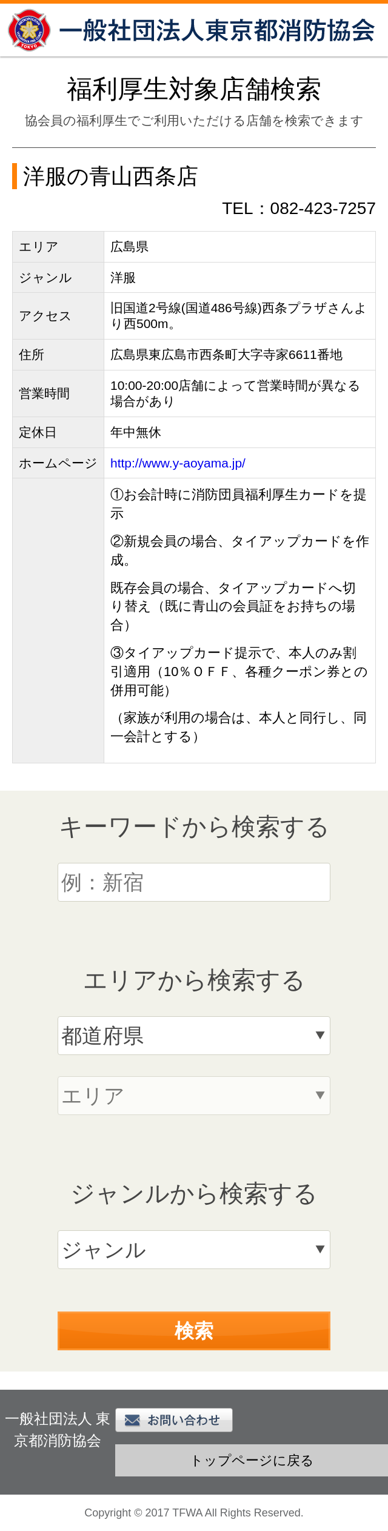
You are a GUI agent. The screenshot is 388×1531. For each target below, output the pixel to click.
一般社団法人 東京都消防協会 (194, 30)
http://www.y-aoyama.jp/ (178, 463)
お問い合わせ (174, 1420)
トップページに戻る (252, 1460)
